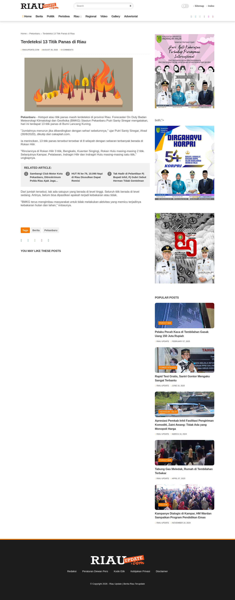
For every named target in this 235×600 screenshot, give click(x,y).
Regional (90, 16)
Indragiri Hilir (168, 412)
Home (26, 16)
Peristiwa (64, 16)
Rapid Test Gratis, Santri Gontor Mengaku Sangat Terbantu (182, 378)
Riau (76, 16)
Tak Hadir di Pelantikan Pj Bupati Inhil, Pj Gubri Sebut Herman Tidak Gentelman (129, 177)
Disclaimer (162, 571)
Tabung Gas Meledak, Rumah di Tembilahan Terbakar (184, 471)
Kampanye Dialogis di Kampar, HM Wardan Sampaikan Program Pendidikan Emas (183, 515)
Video (103, 16)
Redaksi (71, 571)
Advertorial (131, 16)
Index (210, 6)
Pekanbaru (34, 33)
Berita (39, 16)
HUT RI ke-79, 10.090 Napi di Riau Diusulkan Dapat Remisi (87, 177)
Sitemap (198, 6)
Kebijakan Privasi (140, 571)
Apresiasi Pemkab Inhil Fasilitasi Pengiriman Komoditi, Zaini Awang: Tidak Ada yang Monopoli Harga (184, 424)
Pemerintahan (167, 367)
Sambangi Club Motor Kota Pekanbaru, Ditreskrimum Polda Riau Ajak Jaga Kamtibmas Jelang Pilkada (46, 177)
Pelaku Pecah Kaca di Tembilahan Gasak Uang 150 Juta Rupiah (182, 334)
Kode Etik (119, 571)
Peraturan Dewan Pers (95, 571)
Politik (50, 16)
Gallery (115, 16)
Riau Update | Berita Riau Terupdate (127, 584)
